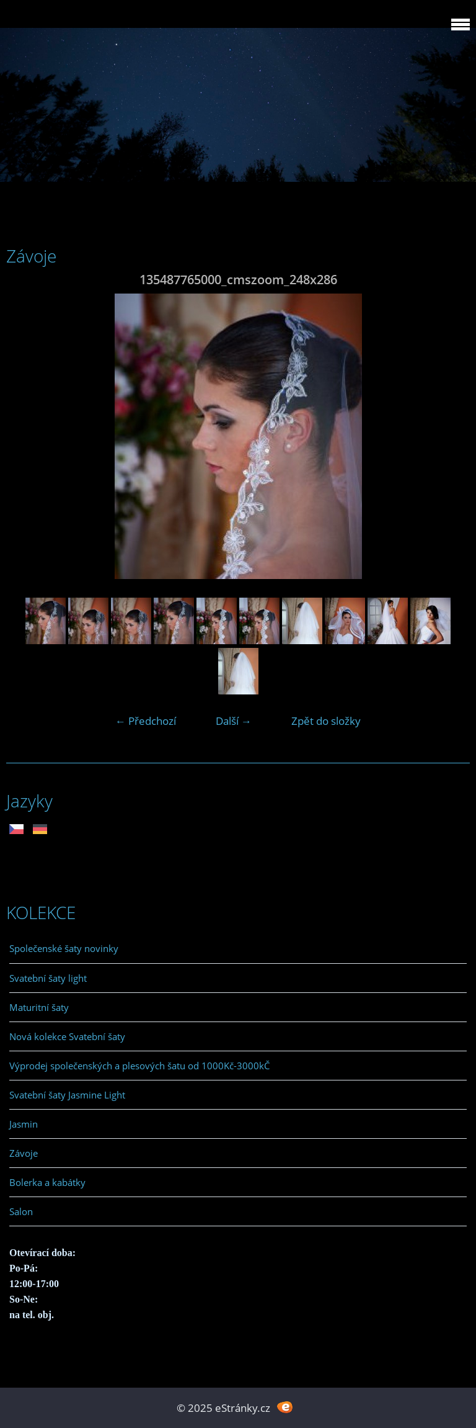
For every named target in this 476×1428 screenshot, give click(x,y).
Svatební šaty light (48, 978)
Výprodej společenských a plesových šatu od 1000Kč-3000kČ (139, 1065)
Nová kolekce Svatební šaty (67, 1036)
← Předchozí (145, 721)
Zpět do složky (326, 721)
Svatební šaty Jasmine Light (67, 1095)
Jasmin (23, 1124)
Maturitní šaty (39, 1007)
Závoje (23, 1153)
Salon (21, 1211)
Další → (234, 721)
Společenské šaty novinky (63, 948)
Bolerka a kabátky (47, 1182)
